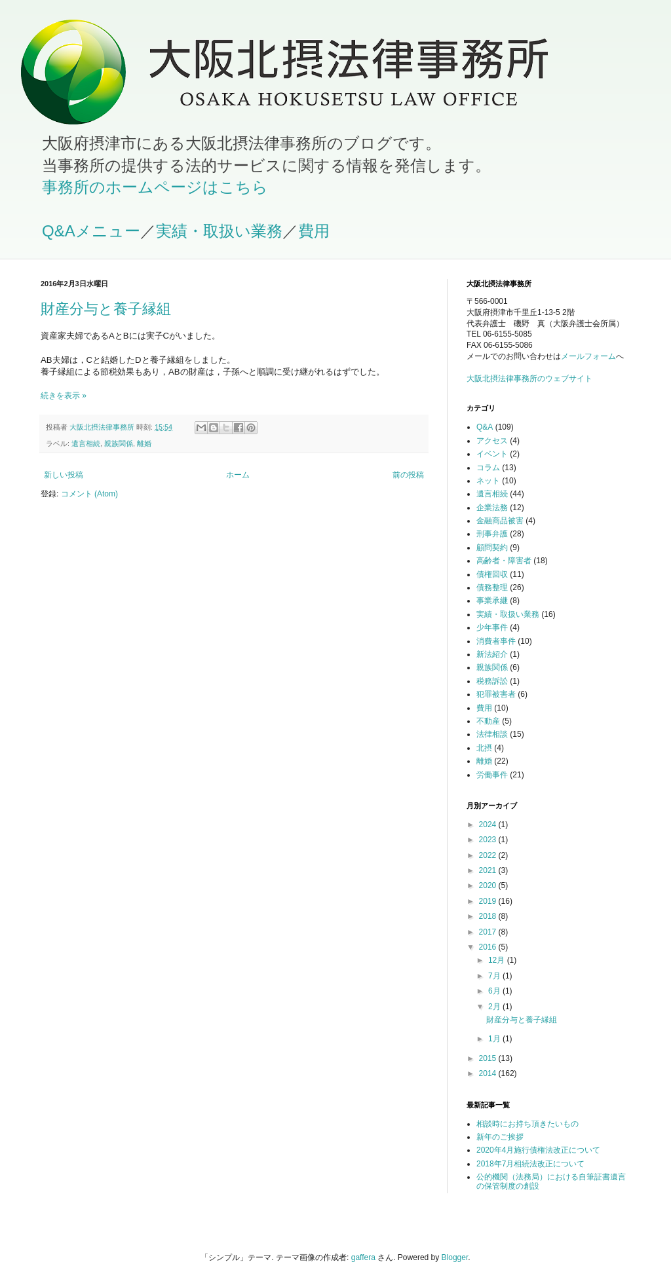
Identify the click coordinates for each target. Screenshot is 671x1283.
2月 (495, 1006)
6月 (495, 990)
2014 (489, 1073)
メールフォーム (588, 356)
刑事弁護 (492, 533)
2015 (489, 1058)
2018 (489, 916)
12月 (497, 960)
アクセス (492, 440)
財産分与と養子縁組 (106, 309)
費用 (314, 231)
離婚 (144, 443)
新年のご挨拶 (500, 1137)
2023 (489, 839)
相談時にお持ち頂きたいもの (527, 1123)
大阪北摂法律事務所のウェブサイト (529, 378)
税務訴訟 (492, 681)
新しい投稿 (63, 474)
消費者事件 (496, 641)
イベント (492, 453)
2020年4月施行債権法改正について (538, 1150)
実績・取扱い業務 (219, 231)
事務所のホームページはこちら (155, 187)
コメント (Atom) (89, 493)
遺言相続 (85, 443)
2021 (489, 870)
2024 (489, 824)
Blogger (455, 1257)
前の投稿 (408, 474)
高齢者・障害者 (503, 560)
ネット (488, 480)
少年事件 (492, 627)
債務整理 (492, 587)
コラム (488, 467)
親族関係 (118, 443)
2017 (489, 932)
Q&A (484, 427)
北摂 (484, 748)
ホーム (238, 474)
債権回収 (492, 574)
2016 (489, 947)
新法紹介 (492, 654)
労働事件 (492, 774)
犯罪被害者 (496, 694)
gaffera (363, 1257)
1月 (495, 1038)
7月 (495, 975)
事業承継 (492, 600)
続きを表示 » (63, 395)
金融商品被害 (500, 520)
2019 (489, 901)
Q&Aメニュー (91, 231)
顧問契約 (492, 547)
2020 (489, 885)
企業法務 (492, 507)
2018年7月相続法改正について (530, 1163)
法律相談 (492, 734)
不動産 (488, 721)
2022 (489, 855)
